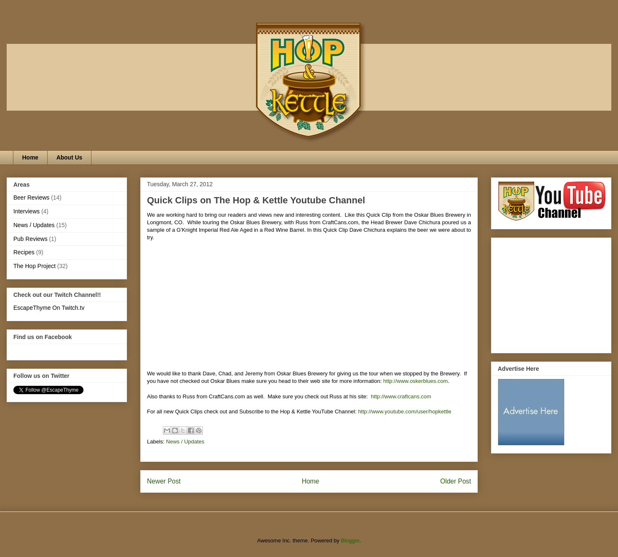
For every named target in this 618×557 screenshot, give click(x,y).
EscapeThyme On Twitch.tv (48, 307)
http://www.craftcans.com (401, 396)
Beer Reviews (31, 197)
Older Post (455, 481)
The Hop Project (34, 266)
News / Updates (185, 441)
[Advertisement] (550, 293)
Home (30, 157)
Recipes (24, 252)
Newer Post (164, 481)
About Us (69, 157)
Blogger (350, 540)
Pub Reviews (30, 238)
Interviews (26, 211)
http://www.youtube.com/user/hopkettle (404, 411)
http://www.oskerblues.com (415, 381)
